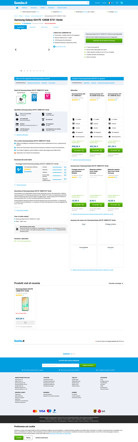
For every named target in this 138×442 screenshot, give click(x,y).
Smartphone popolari (22, 377)
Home (15, 16)
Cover (101, 379)
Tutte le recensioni (20, 185)
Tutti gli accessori (104, 389)
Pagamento (18, 394)
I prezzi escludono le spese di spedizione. (89, 417)
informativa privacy (76, 397)
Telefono (24, 8)
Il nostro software (76, 396)
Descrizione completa (21, 210)
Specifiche (44, 82)
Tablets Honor (75, 384)
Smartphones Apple (48, 379)
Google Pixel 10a (19, 386)
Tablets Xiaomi (75, 382)
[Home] (17, 8)
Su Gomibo (74, 394)
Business (51, 8)
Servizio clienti (62, 8)
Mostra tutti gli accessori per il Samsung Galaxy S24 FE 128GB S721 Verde (92, 214)
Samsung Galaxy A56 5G (21, 384)
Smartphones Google (48, 386)
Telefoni (46, 377)
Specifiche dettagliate (21, 135)
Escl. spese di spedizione (26, 326)
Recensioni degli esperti (33, 82)
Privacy (55, 421)
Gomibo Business (47, 394)
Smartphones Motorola (48, 384)
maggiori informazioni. (87, 419)
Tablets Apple (75, 379)
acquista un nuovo (51, 230)
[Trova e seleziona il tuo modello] (68, 3)
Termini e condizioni (84, 421)
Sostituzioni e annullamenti (21, 400)
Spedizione (17, 399)
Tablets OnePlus (76, 386)
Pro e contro (52, 82)
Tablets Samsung (76, 381)
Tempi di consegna (19, 397)
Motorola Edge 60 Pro (20, 387)
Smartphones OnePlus (48, 382)
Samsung (27, 16)
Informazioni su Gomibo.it (46, 421)
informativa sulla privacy (56, 433)
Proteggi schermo (104, 381)
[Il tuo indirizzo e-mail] (60, 365)
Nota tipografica (62, 421)
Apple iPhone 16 (19, 381)
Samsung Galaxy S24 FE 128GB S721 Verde (55, 16)
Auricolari (102, 384)
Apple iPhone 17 (19, 379)
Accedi (104, 3)
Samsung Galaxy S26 (20, 382)
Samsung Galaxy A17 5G (21, 389)
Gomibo (74, 392)
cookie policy (67, 433)
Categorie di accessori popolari (106, 82)
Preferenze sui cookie (73, 421)
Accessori (34, 8)
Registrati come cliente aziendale (51, 396)
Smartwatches (103, 387)
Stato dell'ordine (19, 396)
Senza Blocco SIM (59, 47)
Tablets (42, 8)
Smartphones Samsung (49, 381)
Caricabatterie (103, 382)
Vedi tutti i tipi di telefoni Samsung (81, 160)
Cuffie (101, 386)
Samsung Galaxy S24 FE (37, 16)
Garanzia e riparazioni (20, 402)
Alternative (87, 82)
